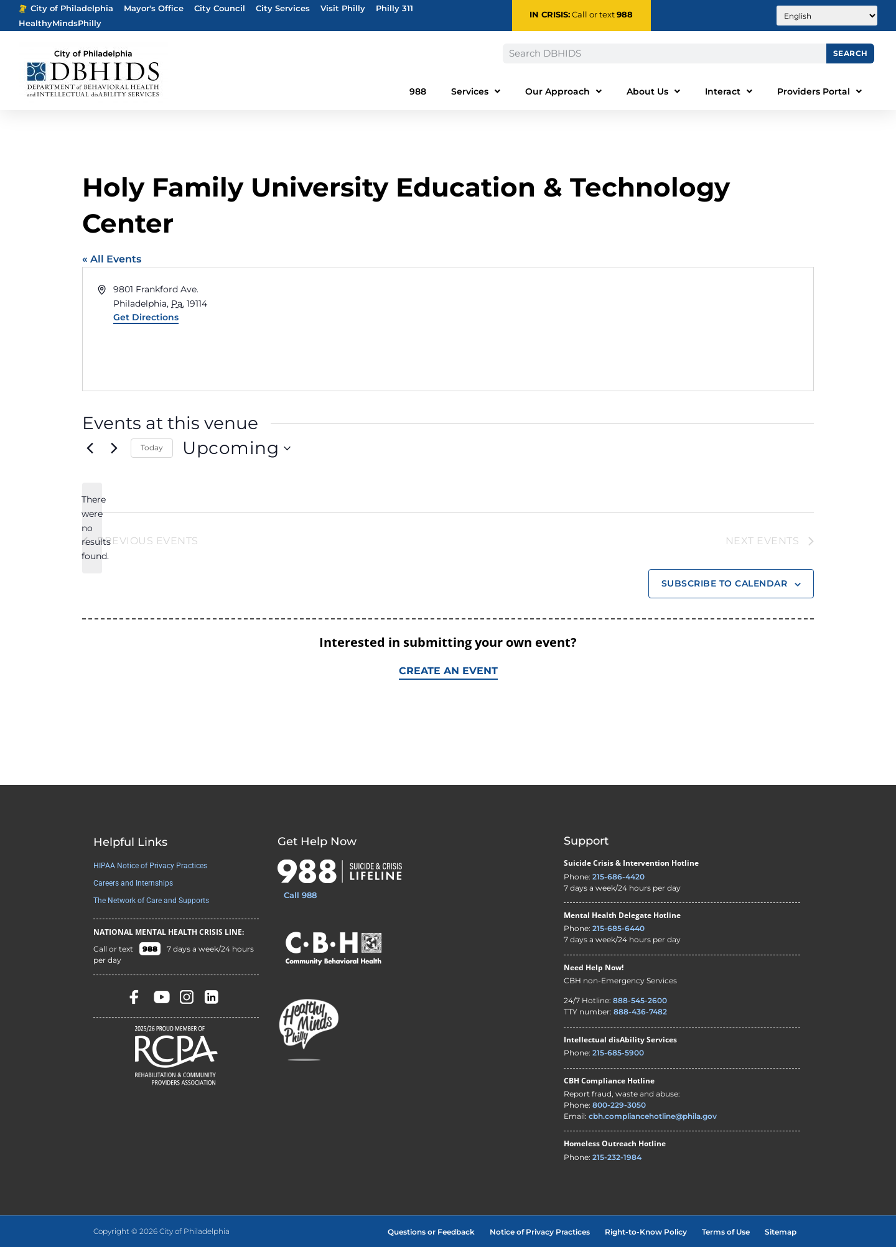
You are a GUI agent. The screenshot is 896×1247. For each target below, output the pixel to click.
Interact (728, 91)
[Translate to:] (827, 15)
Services (475, 91)
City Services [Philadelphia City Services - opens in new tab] (283, 8)
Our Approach (563, 91)
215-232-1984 (617, 1157)
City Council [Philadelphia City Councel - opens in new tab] (219, 8)
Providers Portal (819, 91)
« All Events (111, 259)
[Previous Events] (89, 448)
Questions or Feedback (431, 1231)
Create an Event (448, 671)
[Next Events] (113, 448)
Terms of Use (726, 1231)
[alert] (92, 528)
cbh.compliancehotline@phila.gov (653, 1116)
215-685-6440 (618, 928)
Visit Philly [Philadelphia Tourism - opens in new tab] (342, 8)
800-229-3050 (619, 1105)
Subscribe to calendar (724, 583)
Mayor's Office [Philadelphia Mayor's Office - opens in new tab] (154, 8)
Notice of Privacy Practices (540, 1231)
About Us (653, 91)
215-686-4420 (618, 876)
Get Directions (146, 317)
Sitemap (780, 1231)
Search (850, 53)
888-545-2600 (640, 1001)
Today (152, 447)
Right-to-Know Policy (646, 1231)
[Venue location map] (629, 329)
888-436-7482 (640, 1012)
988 (625, 14)
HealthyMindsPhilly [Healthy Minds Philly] (60, 23)
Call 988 (300, 895)
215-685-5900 (618, 1052)
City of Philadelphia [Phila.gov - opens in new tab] (66, 8)
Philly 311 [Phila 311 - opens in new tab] (394, 8)
